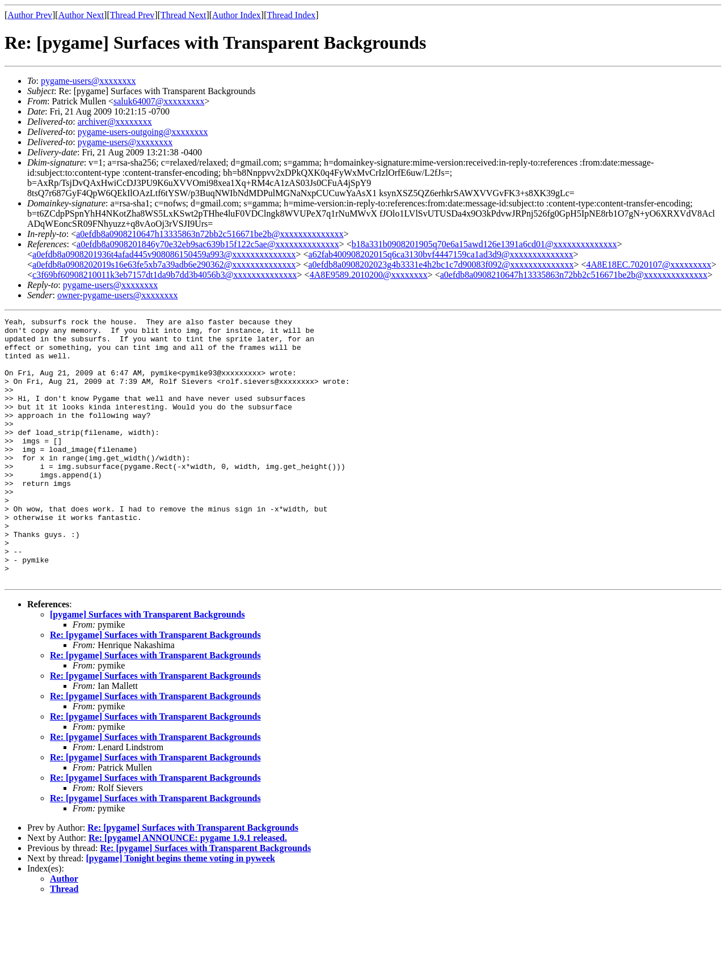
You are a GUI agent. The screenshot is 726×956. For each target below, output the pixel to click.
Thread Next (183, 15)
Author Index (236, 15)
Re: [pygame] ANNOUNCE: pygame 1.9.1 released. (187, 890)
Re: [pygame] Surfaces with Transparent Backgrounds (155, 687)
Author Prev (29, 15)
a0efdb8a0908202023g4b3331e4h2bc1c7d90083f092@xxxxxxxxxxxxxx (441, 264)
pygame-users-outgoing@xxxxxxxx (143, 132)
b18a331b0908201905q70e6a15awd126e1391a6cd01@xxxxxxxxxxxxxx (484, 244)
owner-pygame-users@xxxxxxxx (117, 295)
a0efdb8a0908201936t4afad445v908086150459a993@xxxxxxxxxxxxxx (164, 254)
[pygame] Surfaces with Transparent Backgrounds (147, 667)
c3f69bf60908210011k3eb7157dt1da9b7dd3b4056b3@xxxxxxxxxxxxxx (164, 275)
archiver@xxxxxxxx (115, 121)
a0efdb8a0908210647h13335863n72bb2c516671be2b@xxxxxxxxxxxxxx (210, 234)
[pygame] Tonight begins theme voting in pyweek (180, 911)
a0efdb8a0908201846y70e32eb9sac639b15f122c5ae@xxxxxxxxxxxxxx (208, 244)
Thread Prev (132, 15)
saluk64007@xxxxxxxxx (159, 101)
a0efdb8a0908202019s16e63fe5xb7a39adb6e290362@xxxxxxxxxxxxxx (164, 264)
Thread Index (291, 15)
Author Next (81, 15)
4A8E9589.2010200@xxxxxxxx (369, 275)
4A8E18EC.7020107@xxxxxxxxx (649, 264)
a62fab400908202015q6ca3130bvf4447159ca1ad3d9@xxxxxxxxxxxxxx (441, 254)
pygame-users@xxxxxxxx (88, 81)
